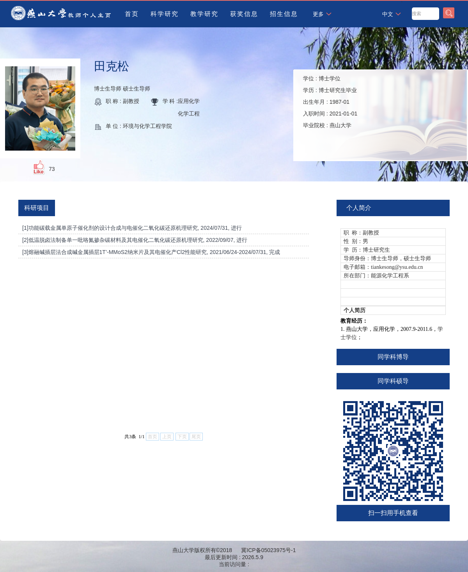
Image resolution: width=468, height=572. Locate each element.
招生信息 (284, 14)
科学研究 (165, 14)
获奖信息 (244, 14)
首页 (132, 14)
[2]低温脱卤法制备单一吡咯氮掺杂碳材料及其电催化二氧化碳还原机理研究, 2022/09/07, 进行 (134, 240)
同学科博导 (393, 357)
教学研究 (204, 14)
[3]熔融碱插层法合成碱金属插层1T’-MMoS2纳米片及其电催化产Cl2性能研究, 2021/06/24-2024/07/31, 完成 (151, 252)
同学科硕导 (393, 381)
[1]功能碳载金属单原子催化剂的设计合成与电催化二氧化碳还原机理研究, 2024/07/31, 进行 (132, 228)
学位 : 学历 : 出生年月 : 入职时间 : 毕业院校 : (330, 101)
